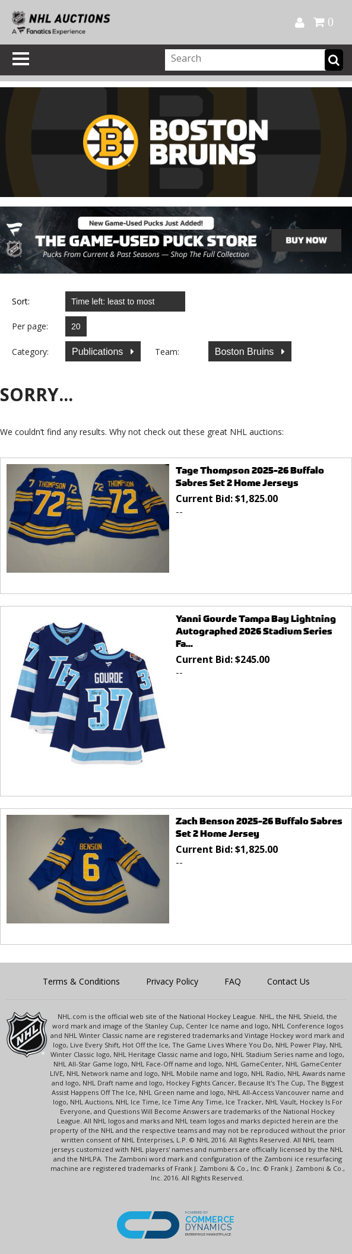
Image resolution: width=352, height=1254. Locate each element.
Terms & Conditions (81, 981)
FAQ (232, 981)
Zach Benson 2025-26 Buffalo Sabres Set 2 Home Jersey (259, 827)
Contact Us (288, 981)
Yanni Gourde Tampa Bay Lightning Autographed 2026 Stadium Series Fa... (256, 631)
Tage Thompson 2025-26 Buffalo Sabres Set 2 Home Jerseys (250, 476)
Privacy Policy (172, 981)
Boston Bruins (246, 352)
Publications (99, 352)
